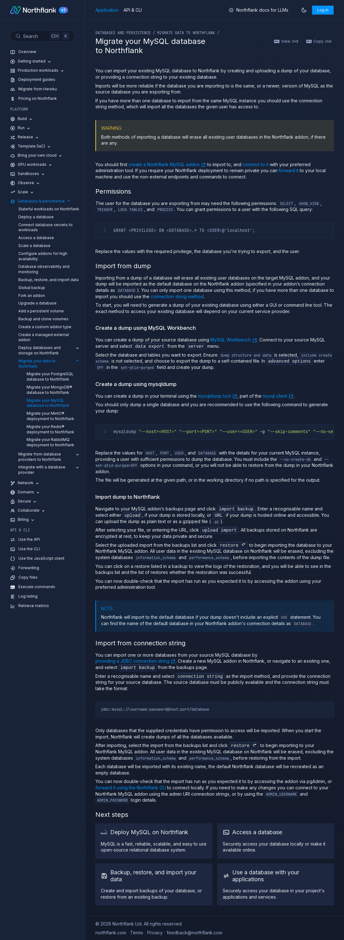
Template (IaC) (30, 146)
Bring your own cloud (36, 155)
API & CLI (133, 10)
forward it (289, 170)
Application (106, 10)
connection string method (177, 296)
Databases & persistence (40, 201)
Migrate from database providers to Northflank (49, 457)
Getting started (31, 61)
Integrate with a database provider (49, 470)
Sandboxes (27, 174)
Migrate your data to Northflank (49, 364)
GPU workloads (31, 164)
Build (21, 119)
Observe (25, 183)
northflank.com (110, 931)
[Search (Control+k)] (42, 36)
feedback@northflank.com (194, 931)
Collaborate (28, 510)
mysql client (278, 395)
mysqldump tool (217, 395)
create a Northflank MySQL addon (167, 164)
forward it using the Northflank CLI (130, 786)
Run (20, 128)
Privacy (155, 931)
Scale (22, 192)
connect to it (256, 164)
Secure (23, 501)
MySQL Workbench (233, 339)
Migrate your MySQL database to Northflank (48, 403)
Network (25, 483)
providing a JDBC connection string (135, 660)
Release (24, 137)
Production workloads (37, 70)
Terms (136, 931)
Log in (323, 10)
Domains (25, 492)
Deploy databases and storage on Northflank (49, 350)
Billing (22, 519)
